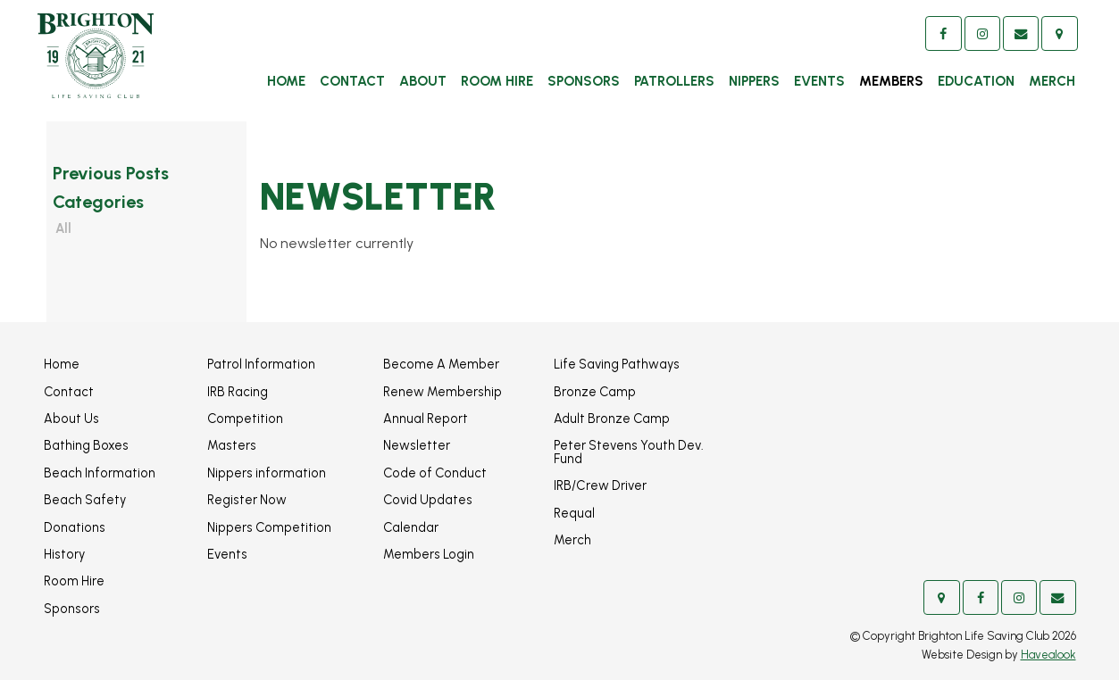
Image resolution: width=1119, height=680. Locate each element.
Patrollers (674, 81)
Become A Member (441, 364)
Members (891, 81)
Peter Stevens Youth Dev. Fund (629, 451)
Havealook (1048, 654)
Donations (74, 527)
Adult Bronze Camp (612, 418)
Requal (574, 513)
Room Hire (497, 81)
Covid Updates (427, 500)
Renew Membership (442, 392)
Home (286, 81)
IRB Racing (237, 392)
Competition (245, 418)
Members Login (428, 554)
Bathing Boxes (86, 445)
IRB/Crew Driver (600, 485)
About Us (71, 418)
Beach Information (99, 473)
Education (976, 81)
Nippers (754, 81)
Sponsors (583, 81)
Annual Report (425, 418)
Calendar (410, 527)
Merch (1052, 81)
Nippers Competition (269, 527)
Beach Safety (85, 500)
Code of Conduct (435, 473)
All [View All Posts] (63, 228)
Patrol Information (261, 364)
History (64, 554)
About (423, 81)
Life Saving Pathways (617, 364)
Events (819, 81)
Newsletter (416, 445)
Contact (352, 81)
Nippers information (266, 473)
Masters (231, 445)
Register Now (247, 500)
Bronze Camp (595, 392)
